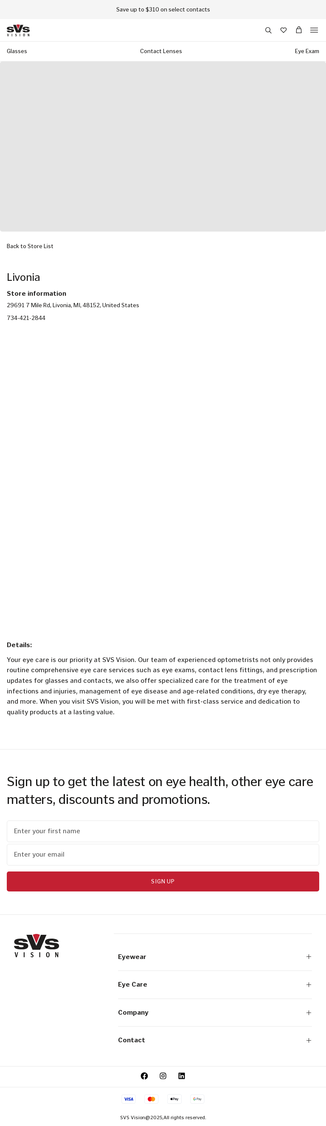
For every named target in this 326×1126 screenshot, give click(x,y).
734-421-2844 (26, 318)
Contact (215, 1040)
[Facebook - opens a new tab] (144, 1075)
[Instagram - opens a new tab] (163, 1075)
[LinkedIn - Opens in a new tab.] (181, 1075)
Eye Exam (307, 51)
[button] (268, 30)
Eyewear (215, 957)
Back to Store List (30, 246)
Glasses (17, 51)
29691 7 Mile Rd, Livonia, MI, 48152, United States (73, 305)
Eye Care (215, 984)
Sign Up (163, 881)
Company (215, 1012)
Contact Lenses (161, 51)
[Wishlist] (283, 30)
